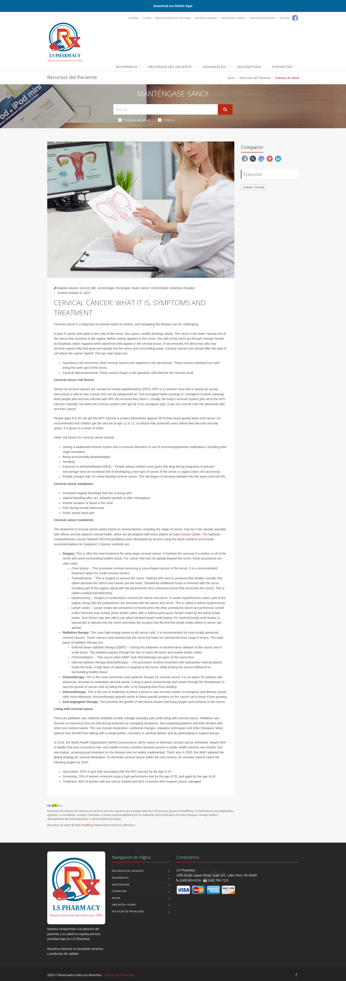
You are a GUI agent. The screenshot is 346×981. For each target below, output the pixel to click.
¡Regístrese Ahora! (262, 18)
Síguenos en (214, 67)
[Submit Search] (225, 109)
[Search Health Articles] (165, 109)
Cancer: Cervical (253, 187)
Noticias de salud (134, 120)
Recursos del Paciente (170, 67)
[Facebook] (295, 18)
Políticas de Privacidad (128, 911)
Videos (166, 120)
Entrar (285, 18)
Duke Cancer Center (187, 534)
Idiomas (133, 18)
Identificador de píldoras (173, 18)
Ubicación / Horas (233, 18)
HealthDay (87, 825)
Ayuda (147, 18)
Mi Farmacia (126, 67)
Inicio (231, 78)
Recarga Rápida (206, 18)
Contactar (282, 67)
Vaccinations (249, 67)
